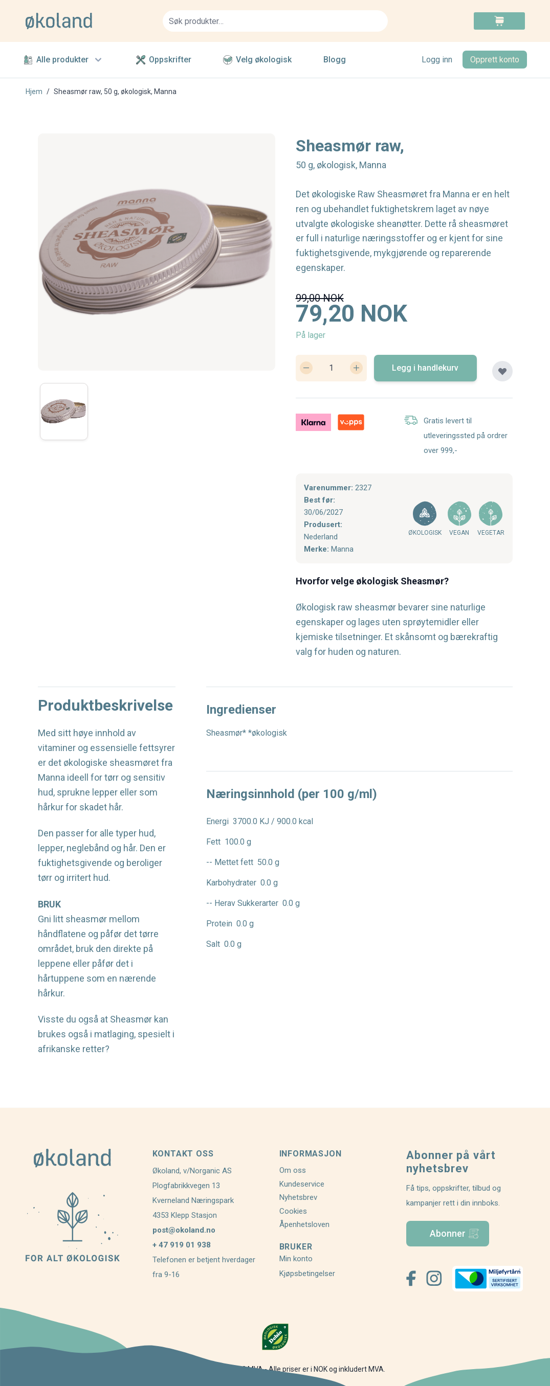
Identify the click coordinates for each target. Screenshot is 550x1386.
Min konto (296, 1258)
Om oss (292, 1170)
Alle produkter (64, 60)
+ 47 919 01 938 (181, 1244)
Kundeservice (301, 1184)
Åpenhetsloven (304, 1224)
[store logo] (88, 21)
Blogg (334, 59)
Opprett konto (494, 59)
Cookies (293, 1211)
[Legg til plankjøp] (502, 371)
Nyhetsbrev (298, 1197)
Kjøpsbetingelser (307, 1273)
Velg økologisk (257, 59)
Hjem (34, 91)
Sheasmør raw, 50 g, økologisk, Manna (115, 91)
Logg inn (437, 59)
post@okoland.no (183, 1230)
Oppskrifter (163, 59)
